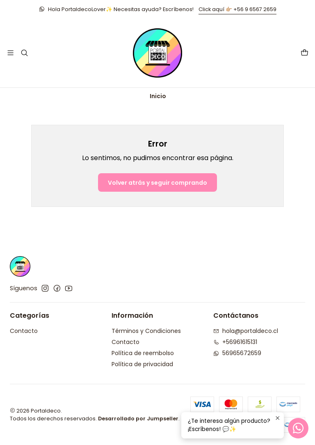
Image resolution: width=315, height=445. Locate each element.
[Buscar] (24, 52)
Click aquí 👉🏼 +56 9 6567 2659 (237, 9)
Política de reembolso (143, 353)
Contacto (24, 331)
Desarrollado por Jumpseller (138, 418)
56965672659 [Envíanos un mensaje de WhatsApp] (237, 353)
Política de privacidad (142, 364)
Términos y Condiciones (146, 331)
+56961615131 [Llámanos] (235, 342)
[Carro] (304, 53)
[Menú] (10, 52)
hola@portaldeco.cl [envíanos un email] (245, 331)
